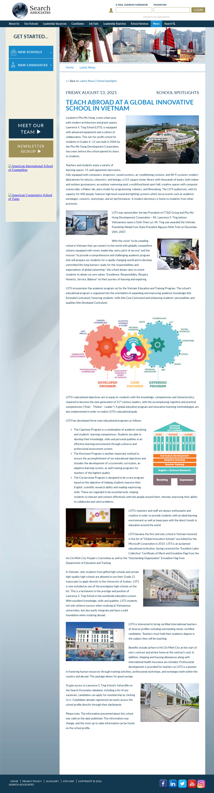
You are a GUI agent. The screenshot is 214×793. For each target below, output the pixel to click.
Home (14, 781)
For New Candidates (22, 60)
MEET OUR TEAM (31, 128)
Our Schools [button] (31, 23)
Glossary (52, 781)
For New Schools (20, 48)
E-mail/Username (132, 4)
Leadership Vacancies (54, 23)
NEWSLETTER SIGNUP (31, 149)
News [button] (156, 23)
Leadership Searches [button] (114, 23)
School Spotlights (107, 81)
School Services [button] (139, 23)
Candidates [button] (77, 23)
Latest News (87, 81)
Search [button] (169, 23)
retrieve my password (156, 16)
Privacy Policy (32, 781)
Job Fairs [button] (93, 23)
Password (160, 4)
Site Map (68, 781)
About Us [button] (14, 23)
